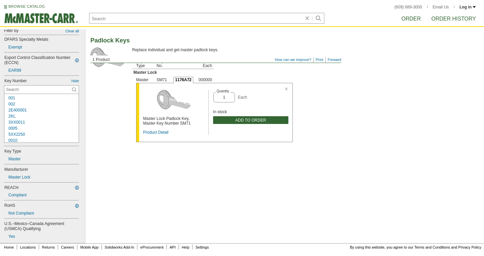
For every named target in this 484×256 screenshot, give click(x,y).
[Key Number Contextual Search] (41, 89)
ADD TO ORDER (250, 120)
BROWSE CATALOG (26, 6)
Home (9, 247)
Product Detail (155, 132)
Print (319, 60)
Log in (467, 7)
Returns (48, 247)
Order (411, 19)
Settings (202, 247)
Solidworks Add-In (119, 247)
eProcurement (152, 247)
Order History (453, 19)
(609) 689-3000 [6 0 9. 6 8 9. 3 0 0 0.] (408, 7)
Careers (67, 247)
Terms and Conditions (432, 247)
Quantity (223, 91)
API (173, 247)
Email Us (441, 7)
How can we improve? (293, 60)
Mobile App (89, 247)
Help (186, 247)
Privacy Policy (469, 247)
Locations (28, 247)
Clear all (72, 31)
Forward (334, 60)
